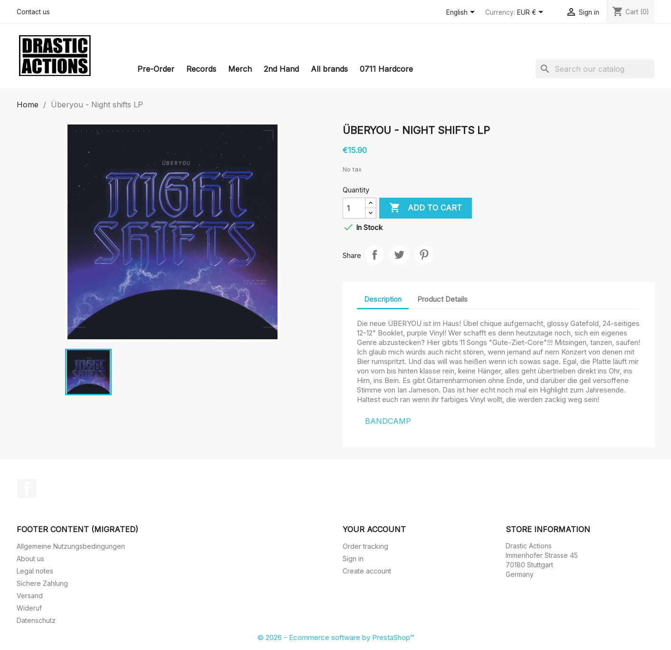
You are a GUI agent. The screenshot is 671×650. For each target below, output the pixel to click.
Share (374, 254)
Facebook (27, 488)
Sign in (353, 558)
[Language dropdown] (462, 13)
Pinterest (423, 254)
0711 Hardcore (386, 69)
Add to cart (425, 208)
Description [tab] (383, 299)
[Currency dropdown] (531, 13)
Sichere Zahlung (42, 583)
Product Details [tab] (442, 299)
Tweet (399, 254)
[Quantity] (354, 208)
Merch (240, 69)
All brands (329, 69)
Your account (374, 529)
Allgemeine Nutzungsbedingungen (71, 546)
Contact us (33, 12)
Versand (30, 596)
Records (201, 69)
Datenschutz (36, 620)
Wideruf (29, 608)
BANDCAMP (388, 421)
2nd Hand (281, 69)
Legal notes (35, 571)
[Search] (595, 68)
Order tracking (365, 546)
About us (30, 558)
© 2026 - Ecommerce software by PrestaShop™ (336, 637)
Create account (367, 571)
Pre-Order (155, 69)
